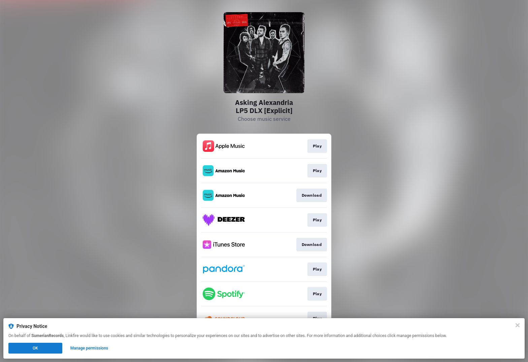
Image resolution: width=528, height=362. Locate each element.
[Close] (517, 325)
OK (35, 348)
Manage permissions (89, 348)
